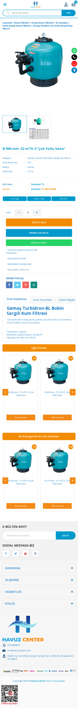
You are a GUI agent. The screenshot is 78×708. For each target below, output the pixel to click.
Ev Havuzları (62, 23)
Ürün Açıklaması (17, 299)
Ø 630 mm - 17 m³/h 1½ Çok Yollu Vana (21, 394)
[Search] (39, 13)
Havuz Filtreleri (22, 23)
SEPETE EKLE (39, 222)
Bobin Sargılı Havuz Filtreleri (16, 26)
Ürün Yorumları (42, 300)
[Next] (73, 392)
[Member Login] (66, 4)
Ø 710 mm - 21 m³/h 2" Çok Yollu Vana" (57, 482)
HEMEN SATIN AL (39, 232)
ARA (68, 12)
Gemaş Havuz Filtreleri (42, 23)
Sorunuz (36, 184)
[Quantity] (28, 213)
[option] (14, 124)
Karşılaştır (11, 253)
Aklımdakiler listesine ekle (18, 264)
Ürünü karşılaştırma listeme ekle (21, 250)
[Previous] (5, 392)
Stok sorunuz (21, 417)
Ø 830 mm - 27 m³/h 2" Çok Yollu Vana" (57, 394)
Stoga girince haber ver (17, 269)
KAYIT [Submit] (65, 535)
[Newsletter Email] (39, 535)
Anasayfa (7, 23)
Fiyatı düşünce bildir (16, 258)
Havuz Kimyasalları (55, 680)
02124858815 (13, 645)
